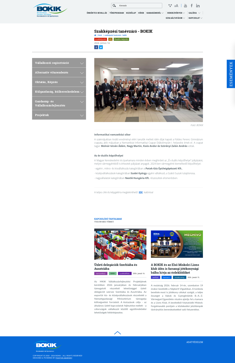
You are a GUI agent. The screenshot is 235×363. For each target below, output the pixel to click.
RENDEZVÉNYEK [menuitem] (176, 13)
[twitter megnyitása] (101, 47)
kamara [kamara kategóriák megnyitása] (166, 277)
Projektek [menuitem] (59, 115)
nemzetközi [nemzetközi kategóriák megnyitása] (101, 273)
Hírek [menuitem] (141, 13)
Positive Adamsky (64, 358)
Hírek (100, 35)
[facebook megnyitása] (191, 5)
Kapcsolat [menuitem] (195, 18)
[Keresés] (114, 5)
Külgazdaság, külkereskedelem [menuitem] (59, 91)
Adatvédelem (194, 342)
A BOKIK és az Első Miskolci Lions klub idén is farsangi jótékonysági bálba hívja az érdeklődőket (175, 268)
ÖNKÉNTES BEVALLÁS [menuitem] (97, 13)
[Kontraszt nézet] (170, 5)
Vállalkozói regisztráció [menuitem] (59, 63)
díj (110, 39)
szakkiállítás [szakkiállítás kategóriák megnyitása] (125, 273)
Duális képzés (121, 39)
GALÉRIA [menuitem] (193, 13)
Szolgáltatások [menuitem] (175, 18)
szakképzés (100, 39)
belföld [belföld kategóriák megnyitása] (155, 277)
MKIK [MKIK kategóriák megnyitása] (112, 273)
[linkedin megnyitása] (198, 5)
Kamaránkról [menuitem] (155, 13)
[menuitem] (200, 12)
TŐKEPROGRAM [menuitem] (117, 13)
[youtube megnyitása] (185, 5)
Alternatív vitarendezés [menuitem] (59, 72)
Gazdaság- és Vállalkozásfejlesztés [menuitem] (59, 103)
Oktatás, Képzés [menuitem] (59, 82)
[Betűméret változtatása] (176, 5)
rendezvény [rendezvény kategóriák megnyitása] (179, 277)
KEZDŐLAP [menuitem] (131, 13)
